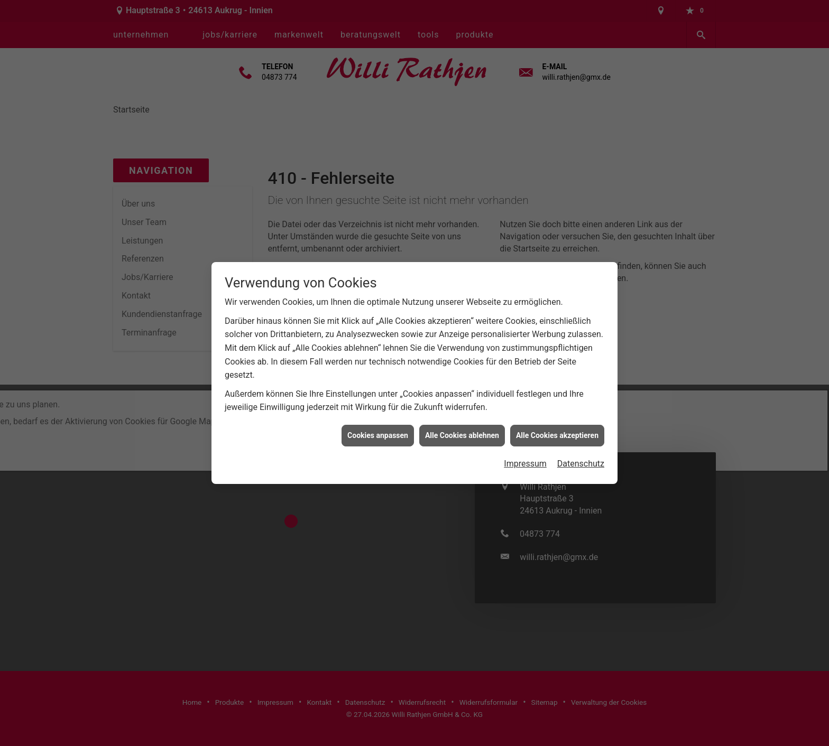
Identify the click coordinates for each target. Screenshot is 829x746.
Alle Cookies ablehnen (462, 428)
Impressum (525, 457)
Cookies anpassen (377, 428)
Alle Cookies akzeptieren (557, 428)
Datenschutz (580, 457)
